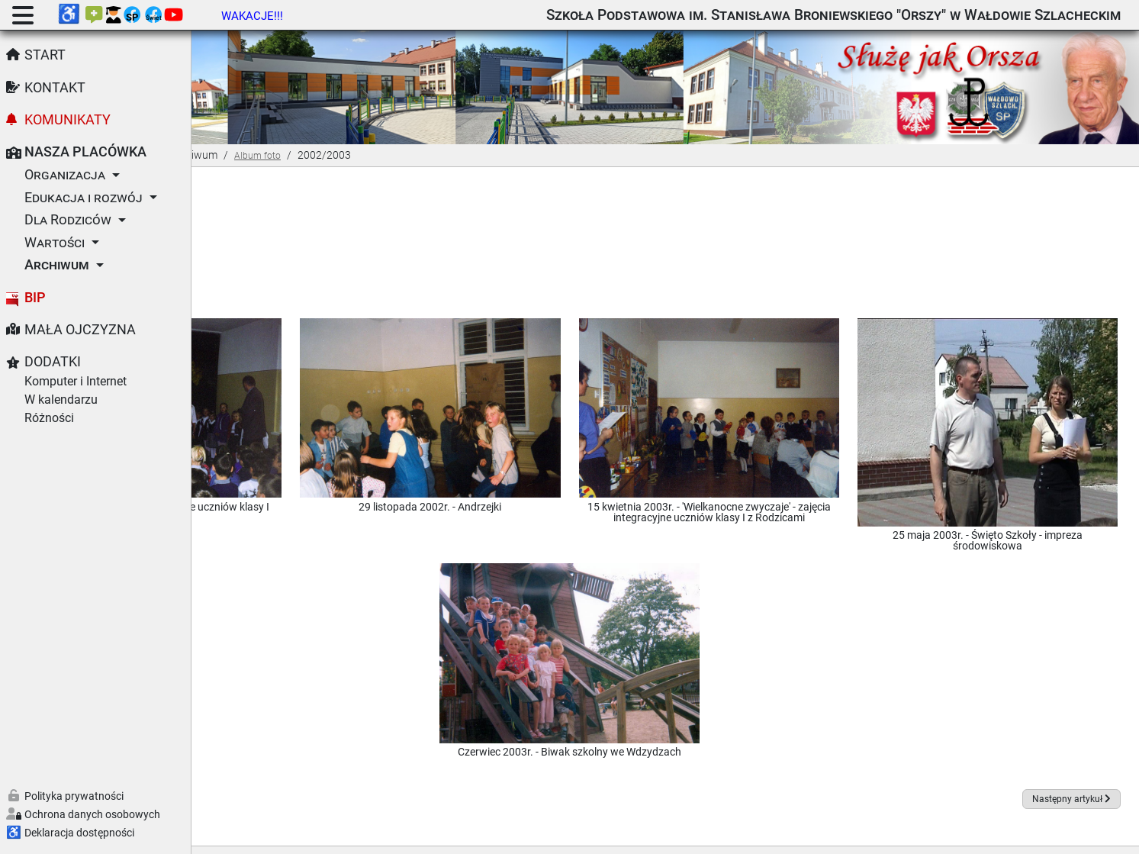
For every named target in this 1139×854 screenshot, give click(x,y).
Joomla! (486, 834)
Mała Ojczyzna (80, 329)
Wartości (54, 242)
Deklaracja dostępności (79, 833)
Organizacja (64, 174)
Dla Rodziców (67, 219)
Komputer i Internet (75, 381)
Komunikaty (67, 119)
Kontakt (54, 87)
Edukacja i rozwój (83, 197)
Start (45, 55)
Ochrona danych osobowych (92, 814)
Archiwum (56, 264)
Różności (49, 418)
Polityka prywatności (74, 796)
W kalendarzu (61, 399)
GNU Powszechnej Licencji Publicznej (788, 834)
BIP (35, 297)
